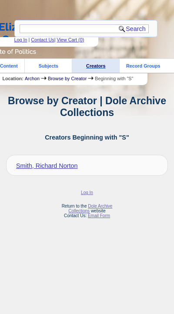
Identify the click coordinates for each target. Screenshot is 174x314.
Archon (32, 78)
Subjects (48, 65)
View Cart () (70, 39)
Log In (20, 39)
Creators (95, 65)
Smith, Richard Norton (47, 165)
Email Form (99, 215)
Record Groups (143, 65)
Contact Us (42, 39)
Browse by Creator (67, 78)
